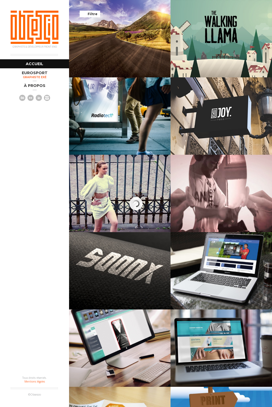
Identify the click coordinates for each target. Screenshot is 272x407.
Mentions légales (34, 381)
